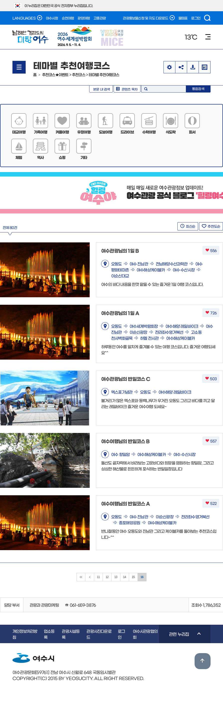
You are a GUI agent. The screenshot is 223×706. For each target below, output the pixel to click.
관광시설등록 (70, 634)
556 (211, 250)
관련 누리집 (180, 637)
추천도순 (211, 226)
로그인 (195, 18)
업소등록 (49, 634)
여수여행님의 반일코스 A (125, 503)
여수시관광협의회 (145, 634)
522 (211, 503)
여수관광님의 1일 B (120, 250)
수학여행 (148, 132)
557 (211, 441)
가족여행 (40, 132)
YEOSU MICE (112, 37)
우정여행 (83, 132)
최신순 (187, 226)
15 (133, 577)
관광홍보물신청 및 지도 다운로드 (148, 17)
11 (98, 577)
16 (142, 577)
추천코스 (78, 74)
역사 (40, 157)
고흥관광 (99, 18)
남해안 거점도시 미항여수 (30, 37)
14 (124, 577)
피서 (192, 132)
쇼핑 (62, 157)
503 (211, 379)
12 (107, 577)
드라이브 (127, 132)
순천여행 (68, 18)
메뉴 (208, 36)
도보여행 (105, 132)
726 (211, 313)
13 (115, 577)
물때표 (183, 18)
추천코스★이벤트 (55, 74)
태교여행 (18, 132)
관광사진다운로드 (98, 634)
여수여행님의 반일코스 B (125, 441)
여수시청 (52, 18)
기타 (83, 157)
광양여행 (83, 18)
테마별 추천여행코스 (104, 74)
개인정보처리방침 (24, 634)
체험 (18, 157)
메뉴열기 (19, 67)
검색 (207, 18)
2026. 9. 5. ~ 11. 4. (75, 36)
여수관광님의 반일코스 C (125, 378)
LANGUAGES (27, 17)
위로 (203, 661)
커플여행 (62, 132)
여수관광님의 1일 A (120, 312)
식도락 (171, 132)
